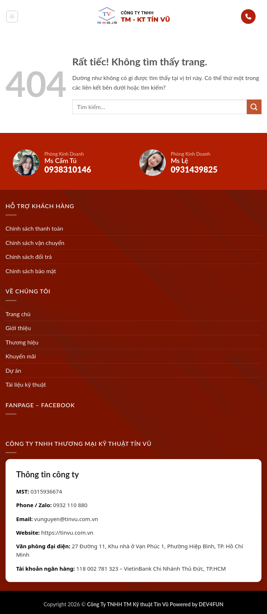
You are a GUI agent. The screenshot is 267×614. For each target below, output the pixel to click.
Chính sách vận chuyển (35, 242)
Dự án (13, 370)
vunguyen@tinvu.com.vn (66, 519)
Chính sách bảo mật (31, 270)
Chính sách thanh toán (34, 228)
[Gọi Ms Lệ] (197, 162)
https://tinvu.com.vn (67, 532)
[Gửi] (254, 107)
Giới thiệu (18, 327)
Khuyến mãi (21, 356)
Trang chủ (18, 313)
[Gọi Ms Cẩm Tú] (70, 162)
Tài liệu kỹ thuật (26, 384)
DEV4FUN (211, 604)
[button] (12, 16)
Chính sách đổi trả (29, 256)
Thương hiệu (22, 342)
